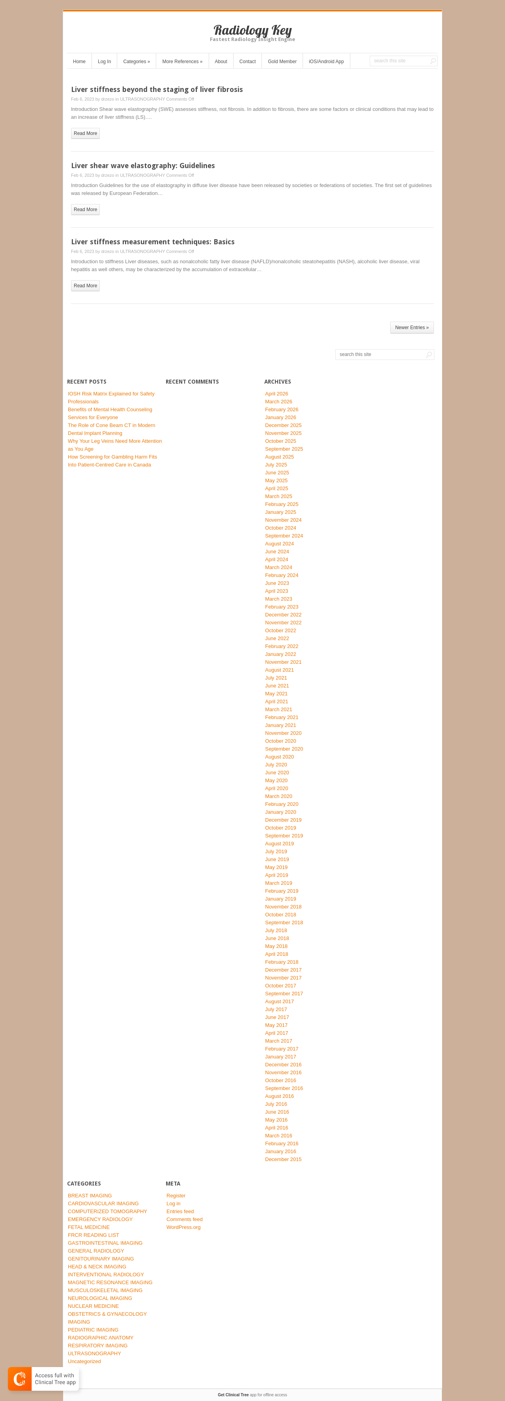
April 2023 (276, 591)
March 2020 (278, 796)
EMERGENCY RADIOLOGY (100, 1219)
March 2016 (278, 1136)
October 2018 (280, 915)
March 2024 (278, 567)
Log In (104, 61)
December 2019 (283, 820)
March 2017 (278, 1041)
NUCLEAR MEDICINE (93, 1306)
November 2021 (283, 662)
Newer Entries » (412, 327)
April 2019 (276, 875)
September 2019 (284, 836)
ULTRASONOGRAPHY (142, 99)
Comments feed (184, 1219)
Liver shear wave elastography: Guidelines (143, 165)
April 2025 (276, 488)
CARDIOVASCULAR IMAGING (103, 1203)
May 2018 (276, 946)
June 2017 (277, 1017)
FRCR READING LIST (93, 1235)
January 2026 (280, 417)
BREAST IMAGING (90, 1196)
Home (79, 61)
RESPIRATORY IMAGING (97, 1346)
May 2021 (276, 694)
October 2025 (280, 441)
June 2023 (277, 583)
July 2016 (276, 1104)
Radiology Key (252, 29)
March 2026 (278, 402)
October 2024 (280, 528)
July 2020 (276, 765)
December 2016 (283, 1065)
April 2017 (276, 1033)
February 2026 (282, 409)
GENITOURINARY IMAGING (101, 1259)
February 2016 (282, 1143)
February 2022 (282, 646)
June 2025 (277, 473)
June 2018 (277, 938)
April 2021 (276, 701)
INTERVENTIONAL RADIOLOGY (106, 1274)
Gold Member (282, 61)
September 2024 (284, 536)
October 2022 (280, 630)
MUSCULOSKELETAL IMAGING (105, 1290)
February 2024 (282, 575)
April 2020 (276, 788)
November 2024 (283, 520)
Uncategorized (84, 1361)
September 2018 (284, 922)
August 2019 (279, 844)
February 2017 (282, 1049)
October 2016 (280, 1080)
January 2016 (280, 1151)
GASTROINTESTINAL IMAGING (105, 1243)
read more (85, 133)
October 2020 (280, 741)
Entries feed (180, 1211)
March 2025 (278, 496)
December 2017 (283, 970)
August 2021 (279, 670)
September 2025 (284, 449)
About (221, 61)
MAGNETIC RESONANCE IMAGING (110, 1282)
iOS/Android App (326, 61)
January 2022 (280, 654)
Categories (136, 61)
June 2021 (277, 686)
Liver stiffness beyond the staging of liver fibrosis (157, 89)
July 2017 (276, 1009)
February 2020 (282, 804)
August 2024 (279, 544)
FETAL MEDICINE (89, 1227)
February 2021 (282, 717)
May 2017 (276, 1025)
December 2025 (283, 425)
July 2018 (276, 930)
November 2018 (283, 907)
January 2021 (280, 725)
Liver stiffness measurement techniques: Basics (153, 242)
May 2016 (276, 1120)
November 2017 (283, 978)
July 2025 (276, 465)
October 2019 (280, 828)
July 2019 (276, 851)
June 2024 (277, 551)
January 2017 (280, 1057)
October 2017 (280, 986)
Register (175, 1196)
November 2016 (283, 1072)
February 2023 (282, 607)
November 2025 (283, 433)
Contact (247, 61)
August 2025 (279, 457)
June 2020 (277, 772)
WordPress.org (183, 1227)
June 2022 (277, 638)
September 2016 (284, 1088)
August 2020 (279, 757)
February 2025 (282, 504)
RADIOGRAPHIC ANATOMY (100, 1338)
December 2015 (283, 1159)
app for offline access (252, 1395)
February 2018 (282, 962)
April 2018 (276, 954)
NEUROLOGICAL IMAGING (100, 1298)
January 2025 (280, 512)
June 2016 (277, 1112)
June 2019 (277, 859)
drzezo (107, 99)
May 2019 (276, 867)
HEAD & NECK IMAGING (97, 1267)
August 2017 (279, 1001)
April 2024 (276, 559)
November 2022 (283, 623)
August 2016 (279, 1096)
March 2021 (278, 709)
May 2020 (276, 780)
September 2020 (284, 749)
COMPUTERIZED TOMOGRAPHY (107, 1211)
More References (182, 61)
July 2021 (276, 678)
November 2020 (283, 733)
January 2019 (280, 899)
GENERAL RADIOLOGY (96, 1251)
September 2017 (284, 993)
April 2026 (276, 394)
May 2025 (276, 480)
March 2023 (278, 599)
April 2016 (276, 1128)
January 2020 (280, 812)
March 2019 (278, 883)
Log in (173, 1203)
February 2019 (282, 891)
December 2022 (283, 615)
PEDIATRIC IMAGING (93, 1330)
